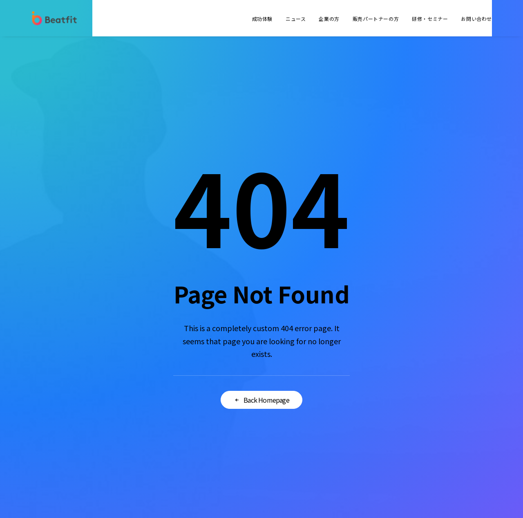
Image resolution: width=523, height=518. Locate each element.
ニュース (296, 18)
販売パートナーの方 (376, 18)
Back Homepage (261, 400)
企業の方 (329, 18)
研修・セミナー (430, 18)
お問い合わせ (476, 18)
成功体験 (262, 18)
